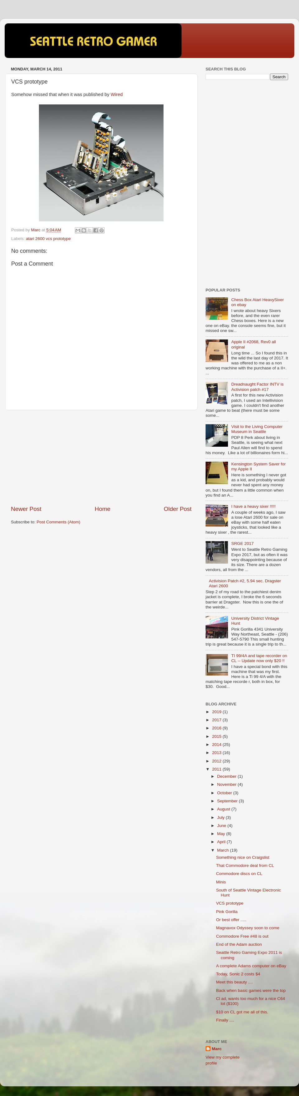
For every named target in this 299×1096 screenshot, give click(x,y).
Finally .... (225, 1020)
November (227, 784)
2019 (217, 711)
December (227, 776)
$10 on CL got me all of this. (242, 1012)
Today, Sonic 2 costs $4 (238, 974)
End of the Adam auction (239, 944)
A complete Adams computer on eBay (251, 966)
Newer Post (26, 509)
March (223, 850)
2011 (217, 769)
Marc (217, 1048)
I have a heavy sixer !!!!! (253, 506)
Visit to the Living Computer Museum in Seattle (256, 429)
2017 (217, 720)
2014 (217, 744)
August (224, 809)
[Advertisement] (101, 458)
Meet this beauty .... (234, 982)
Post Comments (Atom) (58, 522)
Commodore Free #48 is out (242, 936)
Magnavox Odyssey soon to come (247, 927)
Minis (221, 882)
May (221, 833)
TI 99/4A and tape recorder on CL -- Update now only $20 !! (259, 658)
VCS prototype (230, 903)
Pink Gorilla (227, 911)
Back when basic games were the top (251, 990)
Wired (117, 94)
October (225, 793)
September (228, 801)
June (222, 825)
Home (102, 509)
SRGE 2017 (242, 543)
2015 (217, 736)
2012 (217, 761)
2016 (217, 728)
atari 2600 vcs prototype (48, 238)
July (221, 817)
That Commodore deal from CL (245, 865)
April (222, 841)
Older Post (178, 509)
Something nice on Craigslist (242, 857)
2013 (217, 752)
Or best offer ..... (231, 919)
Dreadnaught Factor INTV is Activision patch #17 (257, 387)
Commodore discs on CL (239, 873)
